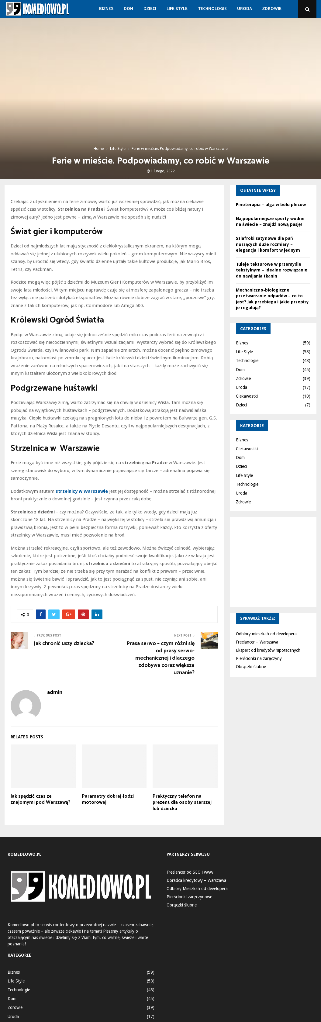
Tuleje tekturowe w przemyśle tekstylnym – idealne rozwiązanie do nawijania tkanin (271, 270)
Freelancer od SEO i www (190, 872)
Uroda (244, 8)
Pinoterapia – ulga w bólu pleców (271, 204)
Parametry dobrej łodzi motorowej (108, 799)
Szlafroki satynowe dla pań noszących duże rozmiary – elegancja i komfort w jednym (268, 244)
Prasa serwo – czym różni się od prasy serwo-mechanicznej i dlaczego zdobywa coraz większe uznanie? (160, 658)
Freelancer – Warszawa (257, 642)
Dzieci (149, 8)
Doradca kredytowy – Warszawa (196, 880)
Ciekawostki (247, 396)
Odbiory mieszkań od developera (266, 633)
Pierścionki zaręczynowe (189, 896)
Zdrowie (271, 8)
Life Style (177, 8)
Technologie (212, 8)
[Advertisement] (278, 561)
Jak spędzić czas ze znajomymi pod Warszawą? (41, 799)
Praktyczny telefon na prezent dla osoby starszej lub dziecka (182, 802)
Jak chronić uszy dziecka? (64, 643)
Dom (128, 8)
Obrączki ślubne (251, 666)
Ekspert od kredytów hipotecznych (268, 650)
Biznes (106, 8)
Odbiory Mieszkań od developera (197, 888)
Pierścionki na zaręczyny (259, 658)
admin (54, 692)
